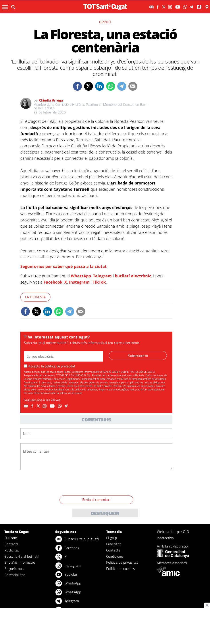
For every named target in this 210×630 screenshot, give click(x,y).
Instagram (79, 282)
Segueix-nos (13, 568)
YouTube (66, 574)
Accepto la (49, 366)
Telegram (102, 276)
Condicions (114, 556)
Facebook (53, 282)
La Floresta (35, 297)
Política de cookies (120, 568)
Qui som (10, 537)
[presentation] (54, 483)
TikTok (99, 282)
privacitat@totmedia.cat (126, 389)
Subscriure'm (138, 355)
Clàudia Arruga (51, 100)
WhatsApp (81, 276)
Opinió (105, 22)
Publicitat (11, 550)
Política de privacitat (122, 562)
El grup (111, 537)
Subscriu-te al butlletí (21, 556)
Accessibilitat (14, 574)
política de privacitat (60, 366)
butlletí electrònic (133, 276)
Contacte (11, 544)
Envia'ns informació (19, 562)
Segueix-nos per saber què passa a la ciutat (63, 266)
